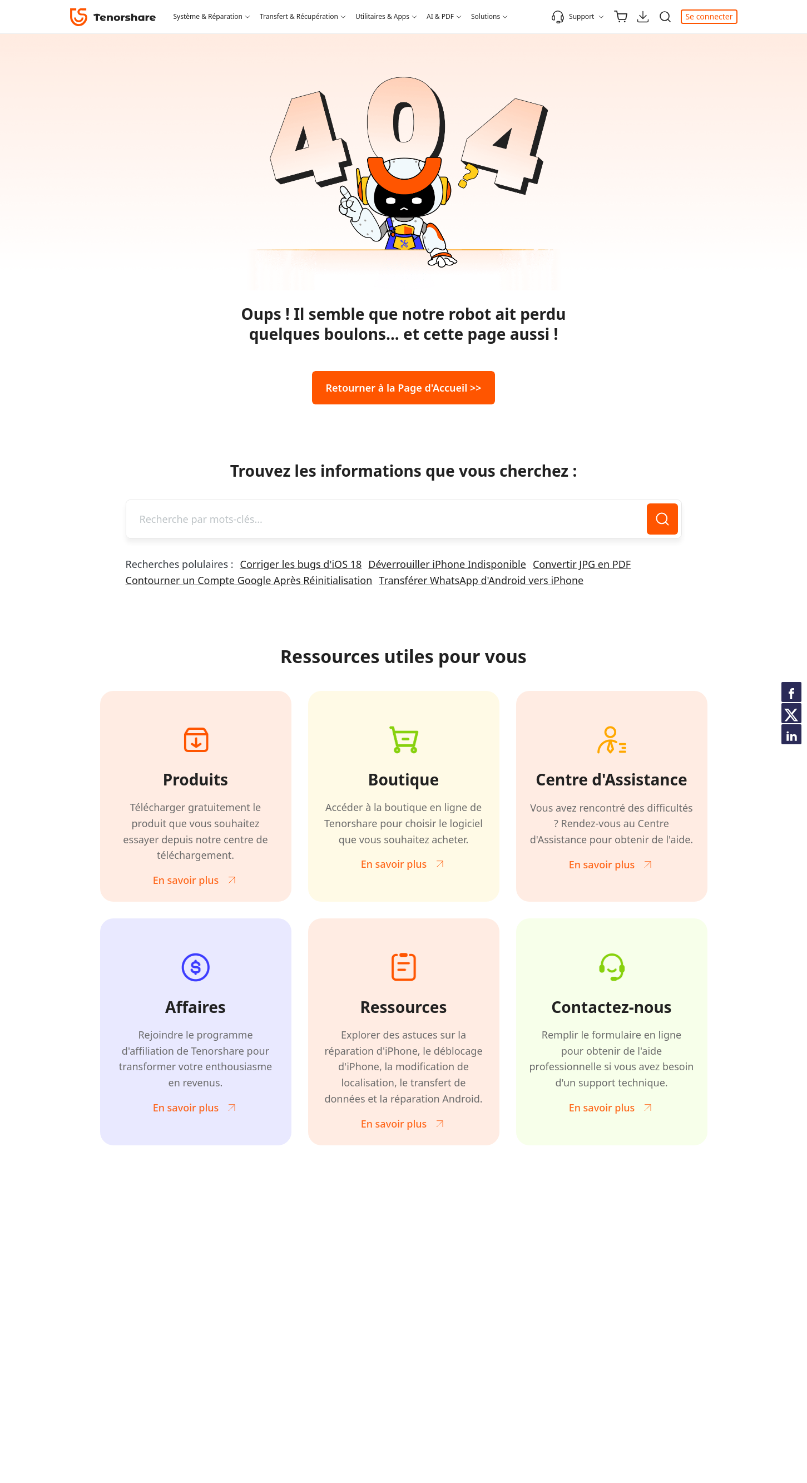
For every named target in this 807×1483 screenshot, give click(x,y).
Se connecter (708, 16)
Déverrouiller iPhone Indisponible (447, 564)
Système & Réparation (208, 16)
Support (572, 16)
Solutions (485, 16)
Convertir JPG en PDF (582, 564)
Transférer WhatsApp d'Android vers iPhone (481, 580)
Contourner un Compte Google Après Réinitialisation (249, 580)
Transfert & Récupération (299, 16)
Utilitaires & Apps (382, 16)
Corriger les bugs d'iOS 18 (301, 564)
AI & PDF (440, 16)
